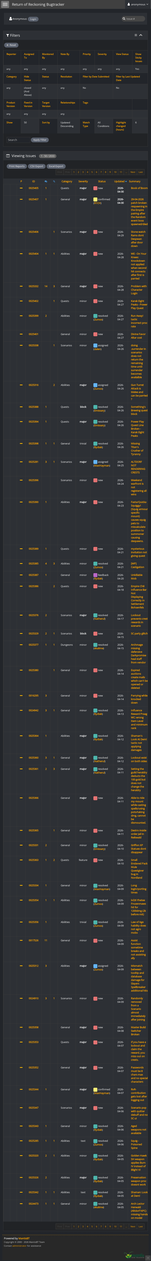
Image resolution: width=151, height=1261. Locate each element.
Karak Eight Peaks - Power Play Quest (139, 304)
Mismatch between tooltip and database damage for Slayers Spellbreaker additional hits (139, 978)
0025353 (33, 1042)
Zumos (98, 319)
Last (141, 171)
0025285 (33, 1141)
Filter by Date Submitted (96, 76)
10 (115, 171)
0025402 (33, 301)
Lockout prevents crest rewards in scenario (139, 620)
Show (9, 122)
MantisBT (23, 1238)
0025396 (33, 480)
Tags (85, 102)
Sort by (46, 122)
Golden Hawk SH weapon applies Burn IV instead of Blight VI (139, 1163)
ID (33, 181)
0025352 (33, 1067)
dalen (97, 349)
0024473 (33, 1203)
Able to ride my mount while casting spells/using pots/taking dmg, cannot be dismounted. (138, 810)
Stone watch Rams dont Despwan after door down (138, 239)
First (59, 171)
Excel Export (56, 166)
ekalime (98, 648)
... (126, 171)
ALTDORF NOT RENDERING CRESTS (138, 467)
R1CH (97, 203)
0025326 (33, 1177)
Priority (87, 54)
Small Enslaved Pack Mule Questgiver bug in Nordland (139, 868)
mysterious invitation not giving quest (139, 552)
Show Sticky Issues (138, 57)
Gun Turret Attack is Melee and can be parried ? (139, 392)
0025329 (33, 633)
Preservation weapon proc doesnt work (138, 1181)
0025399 (33, 316)
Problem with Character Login (139, 289)
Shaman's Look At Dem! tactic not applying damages (139, 743)
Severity (102, 54)
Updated (119, 181)
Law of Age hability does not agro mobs (138, 927)
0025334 (33, 885)
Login (33, 19)
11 (121, 171)
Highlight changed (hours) (121, 126)
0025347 (33, 1107)
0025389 (33, 548)
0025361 (33, 769)
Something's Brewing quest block (139, 410)
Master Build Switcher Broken (138, 1030)
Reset (11, 45)
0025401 (33, 334)
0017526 (33, 940)
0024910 (33, 998)
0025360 (33, 757)
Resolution (66, 76)
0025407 (33, 199)
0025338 (33, 345)
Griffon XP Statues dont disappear (138, 848)
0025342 (33, 1192)
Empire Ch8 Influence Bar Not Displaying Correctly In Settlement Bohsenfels (138, 596)
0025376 (33, 615)
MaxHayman (101, 465)
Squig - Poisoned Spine (136, 1144)
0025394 (33, 421)
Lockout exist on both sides (139, 759)
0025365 (33, 830)
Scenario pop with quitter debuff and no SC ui (139, 1113)
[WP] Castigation (137, 565)
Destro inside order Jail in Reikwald (138, 834)
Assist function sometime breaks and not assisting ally (138, 949)
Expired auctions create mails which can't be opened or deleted (139, 679)
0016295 (33, 695)
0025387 (33, 575)
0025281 (33, 462)
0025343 (33, 1126)
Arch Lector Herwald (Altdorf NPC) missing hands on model (139, 1211)
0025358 (33, 1027)
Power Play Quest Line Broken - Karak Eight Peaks (137, 429)
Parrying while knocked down (139, 699)
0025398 (33, 443)
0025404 (33, 253)
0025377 (33, 644)
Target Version (46, 104)
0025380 (33, 670)
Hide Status (27, 78)
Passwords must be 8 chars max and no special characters (139, 1074)
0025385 (33, 563)
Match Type (86, 124)
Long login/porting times (138, 889)
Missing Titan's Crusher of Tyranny (137, 449)
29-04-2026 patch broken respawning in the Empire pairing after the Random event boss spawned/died (139, 211)
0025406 (33, 232)
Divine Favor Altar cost (138, 335)
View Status (122, 54)
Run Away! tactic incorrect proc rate (139, 321)
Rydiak (98, 447)
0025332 (33, 286)
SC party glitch (139, 633)
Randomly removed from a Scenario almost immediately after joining (138, 1009)
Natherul (99, 618)
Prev (67, 171)
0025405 (33, 188)
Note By (65, 54)
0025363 (33, 860)
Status (45, 76)
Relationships (68, 102)
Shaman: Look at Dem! (139, 1194)
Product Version (10, 104)
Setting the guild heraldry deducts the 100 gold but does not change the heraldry (139, 779)
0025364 (33, 736)
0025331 (33, 845)
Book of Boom (139, 188)
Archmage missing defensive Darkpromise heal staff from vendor (138, 653)
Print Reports (17, 166)
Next (133, 171)
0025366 (33, 798)
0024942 (33, 710)
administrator (19, 1245)
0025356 (33, 922)
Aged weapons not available (138, 1129)
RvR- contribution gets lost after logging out (139, 1095)
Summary (134, 181)
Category (11, 76)
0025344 (33, 1089)
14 (45, 286)
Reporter (11, 54)
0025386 (33, 586)
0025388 (33, 407)
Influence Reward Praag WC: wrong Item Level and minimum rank (139, 719)
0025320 (33, 1155)
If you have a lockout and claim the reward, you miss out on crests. (138, 1051)
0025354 (33, 900)
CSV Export (36, 166)
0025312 (33, 966)
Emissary (99, 410)
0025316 (33, 385)
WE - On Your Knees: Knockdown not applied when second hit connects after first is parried (138, 266)
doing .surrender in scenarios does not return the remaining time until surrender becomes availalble (138, 361)
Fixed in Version (28, 104)
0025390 (33, 502)
